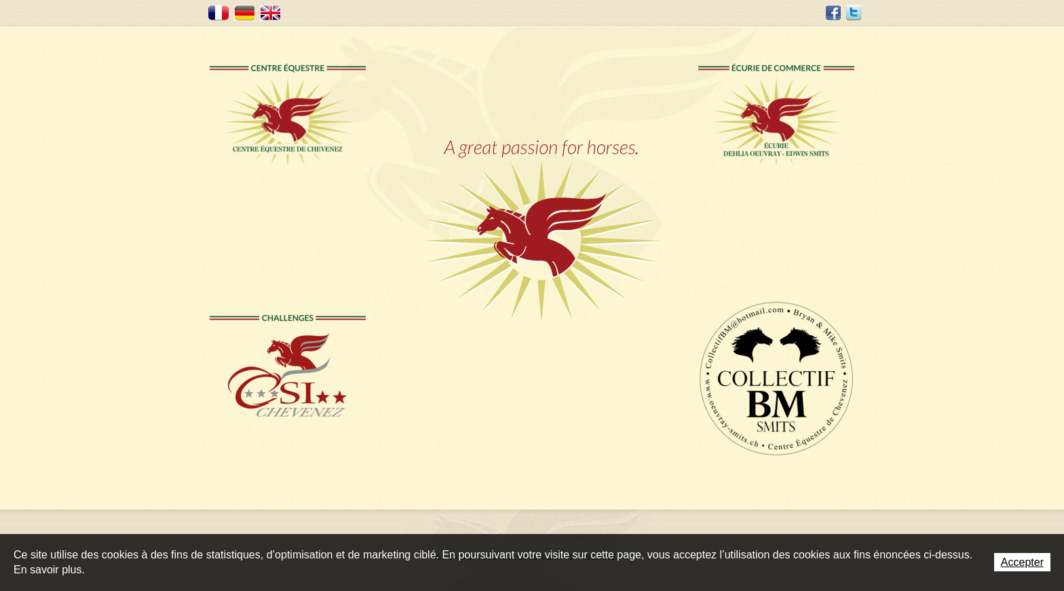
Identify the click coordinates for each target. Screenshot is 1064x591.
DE (244, 13)
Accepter (1022, 562)
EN (270, 13)
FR (218, 13)
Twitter (853, 13)
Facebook (833, 13)
